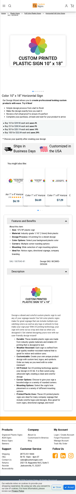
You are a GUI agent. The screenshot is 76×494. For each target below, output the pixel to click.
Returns (5, 463)
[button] (33, 91)
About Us (32, 435)
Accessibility (7, 468)
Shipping (6, 454)
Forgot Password (61, 438)
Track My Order (60, 443)
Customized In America (38, 438)
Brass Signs (7, 440)
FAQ (4, 457)
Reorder (5, 465)
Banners (5, 443)
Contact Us (7, 460)
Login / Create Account (64, 435)
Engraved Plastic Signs (12, 435)
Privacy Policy (18, 491)
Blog (30, 440)
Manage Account (61, 440)
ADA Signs (6, 438)
